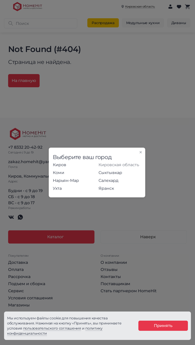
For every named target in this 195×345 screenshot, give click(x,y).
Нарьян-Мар (66, 180)
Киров (59, 164)
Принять (163, 325)
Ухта (57, 188)
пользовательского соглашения (52, 328)
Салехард (108, 180)
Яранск (106, 188)
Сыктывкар (110, 172)
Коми (58, 172)
